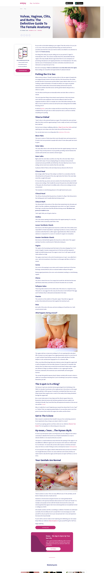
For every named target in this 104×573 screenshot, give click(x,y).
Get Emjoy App (45, 527)
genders (43, 109)
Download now (23, 70)
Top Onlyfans (36, 3)
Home (21, 8)
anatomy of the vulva (64, 132)
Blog (31, 3)
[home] (23, 3)
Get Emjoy (53, 549)
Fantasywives (73, 447)
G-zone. (43, 404)
